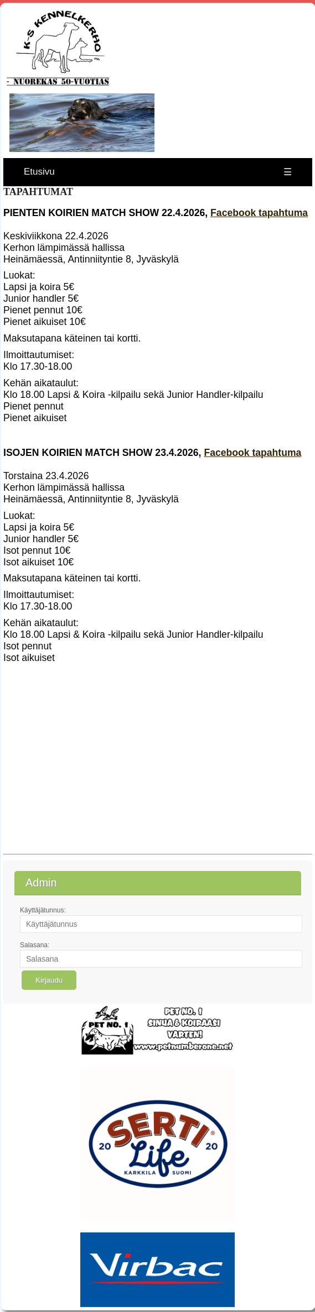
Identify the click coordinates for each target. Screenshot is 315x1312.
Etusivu (39, 171)
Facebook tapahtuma (259, 212)
